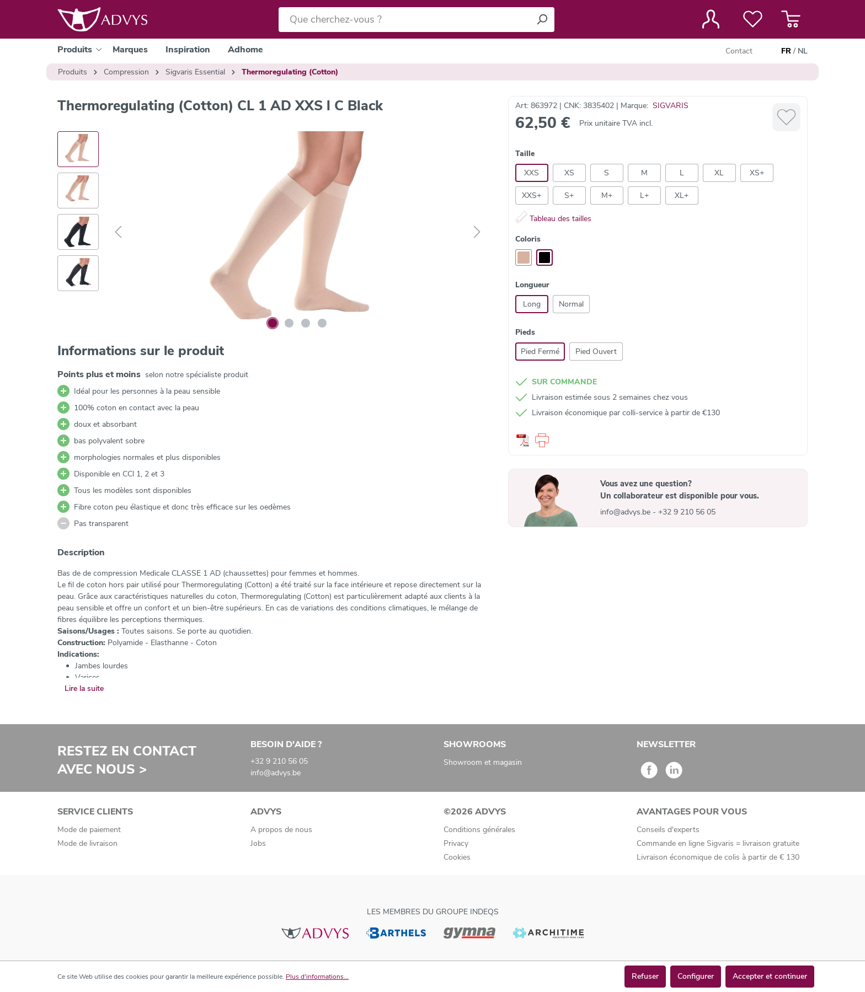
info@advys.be (626, 512)
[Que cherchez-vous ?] (404, 19)
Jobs (258, 843)
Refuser (645, 976)
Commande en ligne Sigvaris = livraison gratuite (718, 843)
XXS (531, 173)
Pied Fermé (540, 351)
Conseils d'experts (668, 829)
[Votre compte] (710, 19)
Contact (738, 51)
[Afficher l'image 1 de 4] (272, 323)
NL (803, 51)
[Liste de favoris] (753, 19)
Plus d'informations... (317, 976)
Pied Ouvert (596, 351)
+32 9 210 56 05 (687, 512)
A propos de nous (281, 829)
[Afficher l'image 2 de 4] (289, 323)
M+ (606, 195)
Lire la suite (84, 688)
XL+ (681, 195)
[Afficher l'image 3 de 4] (305, 323)
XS (569, 173)
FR (786, 51)
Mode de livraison (87, 843)
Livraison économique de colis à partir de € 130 (718, 857)
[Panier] (791, 19)
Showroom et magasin (483, 762)
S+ (569, 195)
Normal (571, 304)
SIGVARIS (670, 105)
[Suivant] (477, 232)
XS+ (757, 173)
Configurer (695, 976)
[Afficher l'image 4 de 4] (322, 323)
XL (719, 173)
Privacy (456, 843)
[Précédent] (118, 232)
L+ (644, 195)
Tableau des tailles (553, 218)
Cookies (457, 857)
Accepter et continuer (770, 976)
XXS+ (531, 195)
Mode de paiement (89, 829)
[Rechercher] (541, 19)
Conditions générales (479, 829)
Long (532, 304)
